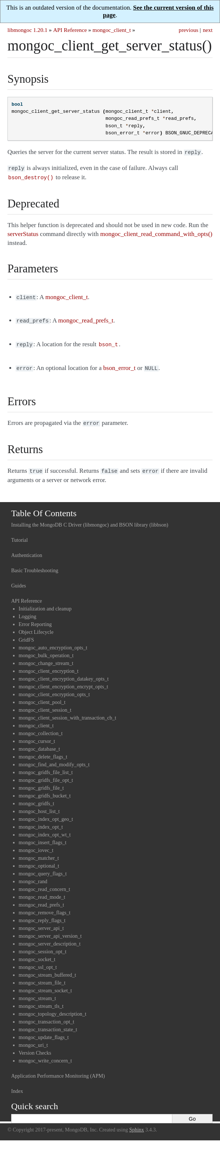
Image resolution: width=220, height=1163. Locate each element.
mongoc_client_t (112, 30)
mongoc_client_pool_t (42, 695)
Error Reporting (35, 617)
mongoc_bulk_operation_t (46, 649)
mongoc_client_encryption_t (49, 664)
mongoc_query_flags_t (43, 867)
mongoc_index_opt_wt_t (45, 828)
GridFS (26, 633)
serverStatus (22, 231)
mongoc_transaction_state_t (48, 1023)
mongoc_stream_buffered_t (47, 968)
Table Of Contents (44, 506)
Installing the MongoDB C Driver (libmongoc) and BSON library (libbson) (89, 518)
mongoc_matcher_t (39, 851)
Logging (27, 610)
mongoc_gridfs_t (36, 797)
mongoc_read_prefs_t (41, 898)
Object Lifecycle (36, 625)
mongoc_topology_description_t (52, 1007)
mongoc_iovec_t (36, 843)
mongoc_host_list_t (39, 804)
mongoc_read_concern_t (44, 882)
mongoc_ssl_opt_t (38, 960)
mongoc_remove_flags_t (44, 906)
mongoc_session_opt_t (42, 945)
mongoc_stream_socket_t (45, 984)
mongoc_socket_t (37, 953)
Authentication (26, 548)
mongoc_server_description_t (49, 937)
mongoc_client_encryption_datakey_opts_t (64, 672)
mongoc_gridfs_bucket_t (45, 789)
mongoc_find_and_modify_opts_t (54, 758)
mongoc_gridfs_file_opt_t (46, 773)
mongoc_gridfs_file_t (41, 781)
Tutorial (19, 533)
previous (188, 30)
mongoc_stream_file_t (42, 976)
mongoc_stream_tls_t (41, 999)
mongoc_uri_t (33, 1038)
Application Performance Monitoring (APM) (58, 1069)
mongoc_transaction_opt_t (46, 1015)
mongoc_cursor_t (37, 734)
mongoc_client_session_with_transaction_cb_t (67, 711)
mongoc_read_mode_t (42, 890)
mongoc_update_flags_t (44, 1030)
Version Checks (35, 1046)
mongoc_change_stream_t (46, 656)
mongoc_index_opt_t (41, 820)
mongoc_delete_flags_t (43, 750)
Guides (18, 579)
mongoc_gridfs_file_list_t (46, 766)
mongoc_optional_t (39, 859)
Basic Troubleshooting (34, 564)
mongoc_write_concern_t (45, 1054)
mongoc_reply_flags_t (42, 914)
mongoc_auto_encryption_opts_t (53, 641)
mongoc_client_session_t (45, 703)
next (208, 30)
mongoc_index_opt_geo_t (46, 812)
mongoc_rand (33, 875)
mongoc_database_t (39, 742)
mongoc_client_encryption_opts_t (54, 688)
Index (17, 1084)
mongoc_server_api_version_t (50, 929)
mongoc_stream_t (37, 992)
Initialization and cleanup (45, 602)
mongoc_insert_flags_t (42, 836)
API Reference (70, 30)
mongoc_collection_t (41, 727)
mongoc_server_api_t (41, 921)
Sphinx (136, 1123)
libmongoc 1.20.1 (27, 30)
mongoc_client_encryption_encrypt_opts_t (63, 680)
